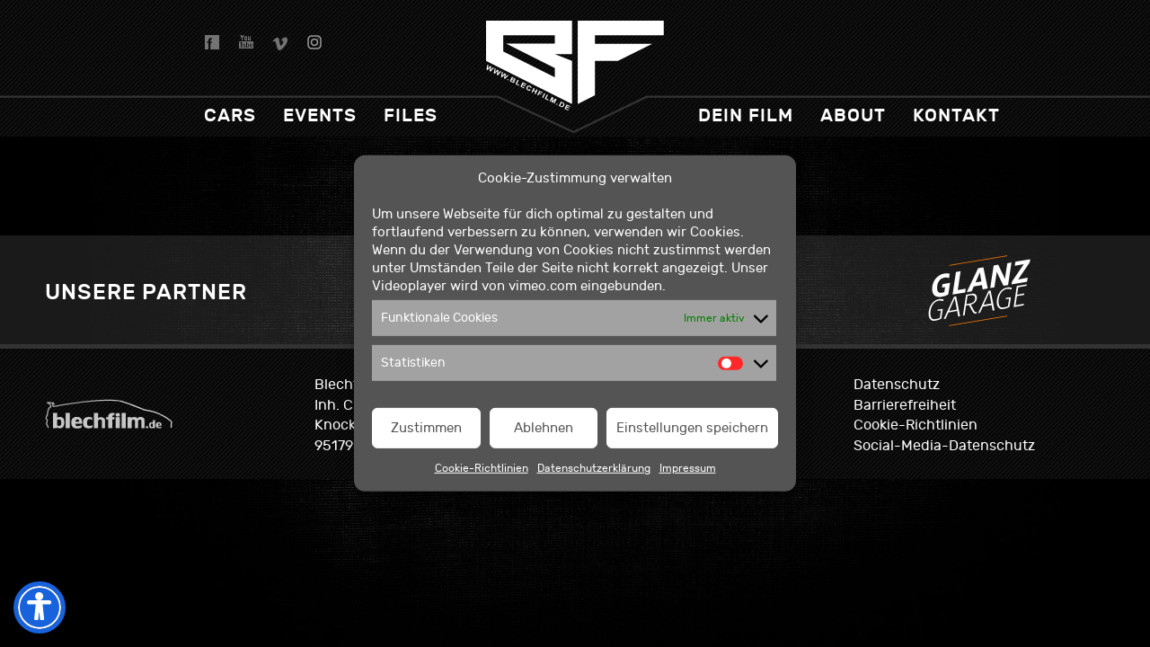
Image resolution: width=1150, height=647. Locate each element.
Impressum (687, 468)
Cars (230, 115)
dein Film (745, 115)
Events (320, 115)
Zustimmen (426, 428)
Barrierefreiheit (905, 405)
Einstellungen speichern (692, 428)
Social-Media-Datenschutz (944, 446)
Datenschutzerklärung (593, 468)
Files (411, 115)
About (853, 115)
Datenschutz (897, 385)
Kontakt (956, 115)
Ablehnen (543, 428)
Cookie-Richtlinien (481, 468)
